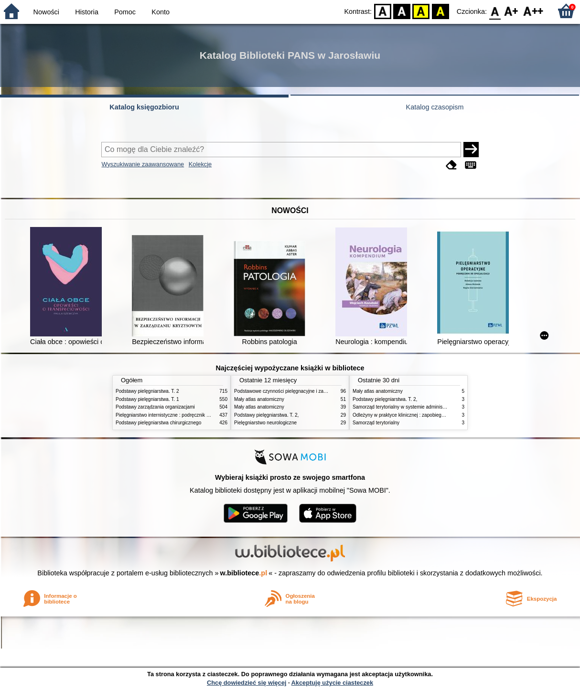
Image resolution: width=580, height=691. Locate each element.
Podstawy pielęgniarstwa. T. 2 (147, 391)
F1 (511, 11)
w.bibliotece (244, 573)
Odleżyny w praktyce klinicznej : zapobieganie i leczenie (412, 415)
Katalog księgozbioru (144, 107)
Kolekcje (200, 164)
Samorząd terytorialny (376, 422)
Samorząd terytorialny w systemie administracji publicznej (414, 407)
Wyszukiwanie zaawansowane (142, 164)
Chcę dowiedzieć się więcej (246, 682)
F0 (494, 11)
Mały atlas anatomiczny (259, 399)
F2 (533, 11)
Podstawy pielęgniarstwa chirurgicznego (158, 422)
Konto (160, 12)
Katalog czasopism (435, 107)
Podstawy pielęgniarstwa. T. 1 (147, 399)
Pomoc (125, 12)
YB (421, 11)
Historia (86, 12)
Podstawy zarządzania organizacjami (155, 407)
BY (440, 11)
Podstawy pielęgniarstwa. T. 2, (266, 415)
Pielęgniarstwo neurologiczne (265, 422)
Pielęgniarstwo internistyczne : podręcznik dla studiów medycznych (187, 415)
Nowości (46, 12)
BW (402, 11)
